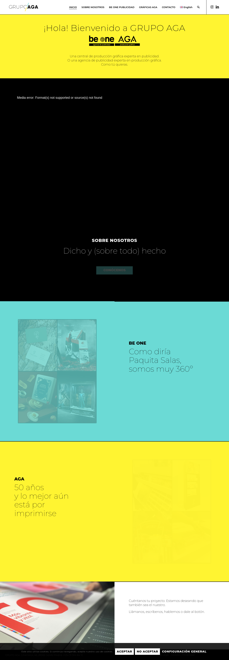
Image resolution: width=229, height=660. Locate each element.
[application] (114, 149)
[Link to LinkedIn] (217, 7)
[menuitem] (73, 7)
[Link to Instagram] (212, 7)
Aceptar (124, 651)
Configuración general (184, 651)
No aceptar (147, 651)
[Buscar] (198, 7)
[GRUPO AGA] (23, 10)
